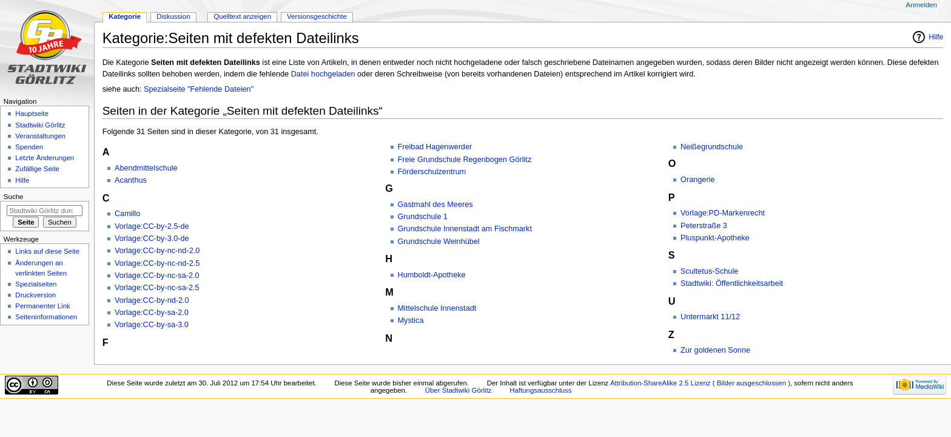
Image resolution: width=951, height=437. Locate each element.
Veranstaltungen (40, 136)
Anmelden (922, 4)
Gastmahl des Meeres (435, 204)
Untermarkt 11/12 (710, 317)
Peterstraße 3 (703, 226)
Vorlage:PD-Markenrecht (722, 213)
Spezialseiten (35, 284)
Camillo (127, 213)
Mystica (411, 320)
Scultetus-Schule (709, 271)
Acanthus (131, 180)
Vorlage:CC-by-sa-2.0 (152, 312)
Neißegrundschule (711, 147)
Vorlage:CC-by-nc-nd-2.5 (157, 263)
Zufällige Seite (37, 168)
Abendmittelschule (146, 168)
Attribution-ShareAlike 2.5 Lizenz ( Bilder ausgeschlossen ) (700, 383)
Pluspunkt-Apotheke (715, 238)
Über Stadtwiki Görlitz (458, 390)
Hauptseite (32, 113)
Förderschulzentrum (432, 172)
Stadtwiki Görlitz (40, 125)
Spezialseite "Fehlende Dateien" (199, 89)
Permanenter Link (42, 306)
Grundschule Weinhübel (439, 241)
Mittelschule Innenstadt (437, 308)
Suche (14, 196)
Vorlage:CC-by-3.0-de (152, 238)
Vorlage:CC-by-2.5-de (152, 226)
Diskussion (173, 16)
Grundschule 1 (423, 216)
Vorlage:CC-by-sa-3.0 (152, 324)
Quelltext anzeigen (242, 16)
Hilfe (936, 37)
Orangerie (697, 179)
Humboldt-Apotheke (432, 275)
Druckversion (35, 295)
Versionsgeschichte (317, 16)
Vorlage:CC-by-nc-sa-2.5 (157, 287)
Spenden (29, 147)
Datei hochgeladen (323, 74)
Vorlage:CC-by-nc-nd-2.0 (157, 250)
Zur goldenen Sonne (715, 350)
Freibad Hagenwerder (435, 147)
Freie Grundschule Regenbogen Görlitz (465, 159)
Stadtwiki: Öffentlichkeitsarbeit (731, 283)
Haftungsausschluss (540, 390)
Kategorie (125, 16)
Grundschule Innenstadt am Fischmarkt (465, 229)
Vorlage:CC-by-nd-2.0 (152, 300)
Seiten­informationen (46, 316)
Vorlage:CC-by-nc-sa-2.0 (157, 275)
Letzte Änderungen (44, 157)
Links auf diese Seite (47, 251)
